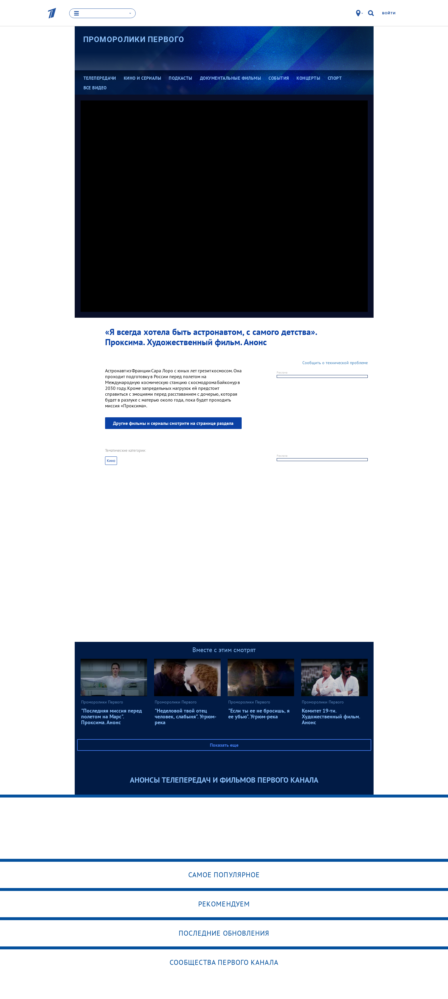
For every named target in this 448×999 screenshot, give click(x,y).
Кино (111, 460)
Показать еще (224, 745)
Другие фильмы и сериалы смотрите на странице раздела (173, 423)
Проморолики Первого (133, 39)
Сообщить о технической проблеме (335, 362)
